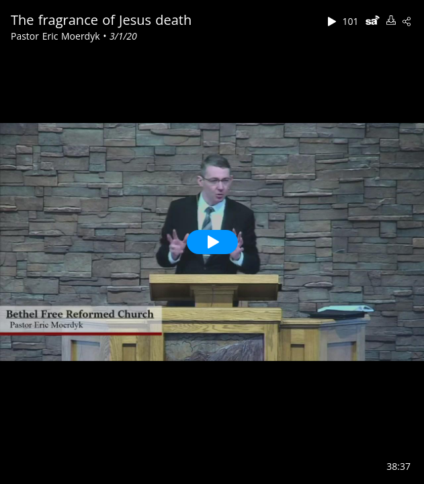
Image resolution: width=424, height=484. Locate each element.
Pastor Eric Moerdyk (57, 36)
